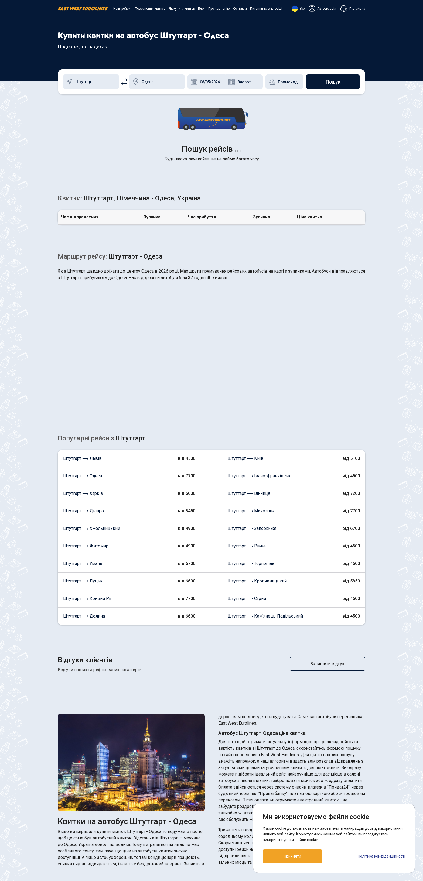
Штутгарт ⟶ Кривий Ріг (87, 513)
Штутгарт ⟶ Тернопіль (251, 478)
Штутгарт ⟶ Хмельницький (91, 442)
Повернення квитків (150, 9)
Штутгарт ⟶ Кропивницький (257, 495)
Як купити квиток (182, 9)
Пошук (333, 82)
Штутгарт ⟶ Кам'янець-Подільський (265, 530)
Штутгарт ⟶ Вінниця (249, 407)
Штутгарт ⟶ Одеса (82, 390)
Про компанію (219, 9)
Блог (201, 9)
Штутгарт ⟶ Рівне (247, 460)
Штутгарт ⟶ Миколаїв (251, 425)
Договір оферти (232, 824)
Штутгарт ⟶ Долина (84, 530)
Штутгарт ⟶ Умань (82, 478)
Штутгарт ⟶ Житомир (85, 460)
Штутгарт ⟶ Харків (83, 407)
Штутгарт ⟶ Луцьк (83, 495)
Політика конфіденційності (381, 856)
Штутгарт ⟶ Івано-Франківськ (259, 390)
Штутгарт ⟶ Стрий (247, 513)
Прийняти (292, 856)
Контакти (240, 9)
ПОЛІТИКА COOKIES (236, 814)
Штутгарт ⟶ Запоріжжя (252, 442)
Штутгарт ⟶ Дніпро (83, 425)
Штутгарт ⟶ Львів (82, 372)
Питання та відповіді (266, 9)
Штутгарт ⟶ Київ (246, 372)
